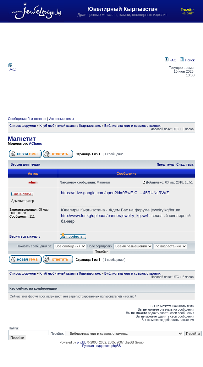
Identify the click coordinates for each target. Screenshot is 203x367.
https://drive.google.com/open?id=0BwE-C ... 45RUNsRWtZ (115, 192)
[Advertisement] (91, 67)
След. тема (184, 164)
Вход (12, 67)
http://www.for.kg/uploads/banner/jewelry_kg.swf (104, 215)
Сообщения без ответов (27, 119)
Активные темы (61, 119)
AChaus (35, 143)
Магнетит (22, 138)
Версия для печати (25, 164)
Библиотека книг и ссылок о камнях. (132, 125)
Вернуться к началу (24, 236)
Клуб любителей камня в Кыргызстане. (70, 125)
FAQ (170, 60)
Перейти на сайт (188, 11)
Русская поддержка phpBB (101, 346)
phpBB (81, 342)
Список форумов (22, 125)
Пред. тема (165, 164)
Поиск (187, 60)
